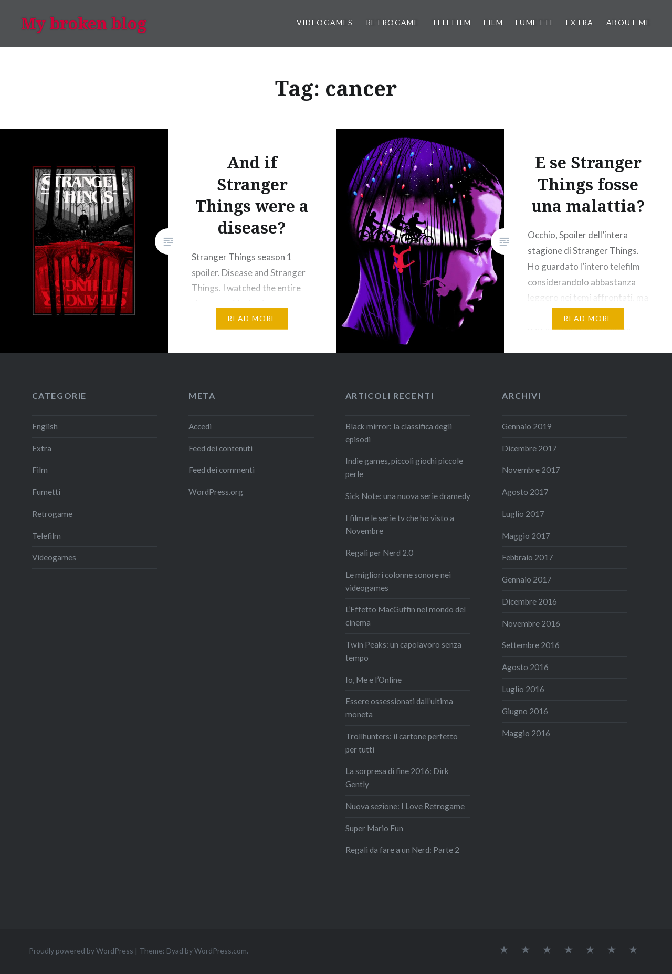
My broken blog (83, 23)
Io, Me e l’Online (373, 679)
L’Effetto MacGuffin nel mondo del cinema (405, 616)
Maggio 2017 (526, 536)
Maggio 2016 (526, 733)
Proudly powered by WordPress (81, 950)
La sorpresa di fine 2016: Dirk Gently (397, 777)
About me (628, 22)
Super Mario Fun (374, 828)
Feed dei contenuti (220, 448)
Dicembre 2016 (529, 601)
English (45, 426)
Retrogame (392, 22)
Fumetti (534, 22)
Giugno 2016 (525, 711)
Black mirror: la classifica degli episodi (398, 432)
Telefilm (451, 22)
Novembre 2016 (531, 623)
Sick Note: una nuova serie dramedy (407, 496)
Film (493, 22)
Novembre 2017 (531, 469)
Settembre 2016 (531, 645)
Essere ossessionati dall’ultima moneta (399, 707)
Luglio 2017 (523, 513)
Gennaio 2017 (527, 579)
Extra (580, 22)
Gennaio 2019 (527, 426)
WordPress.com (220, 950)
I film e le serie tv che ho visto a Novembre (399, 524)
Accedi (200, 426)
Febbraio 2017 (527, 557)
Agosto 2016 (525, 667)
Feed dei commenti (221, 469)
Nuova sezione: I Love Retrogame (405, 806)
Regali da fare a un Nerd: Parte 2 (402, 849)
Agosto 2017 (525, 491)
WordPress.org (215, 491)
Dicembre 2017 (529, 448)
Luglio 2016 (523, 689)
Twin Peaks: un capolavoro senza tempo (403, 651)
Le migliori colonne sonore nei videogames (398, 581)
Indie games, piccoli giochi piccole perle (404, 467)
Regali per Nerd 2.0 (379, 552)
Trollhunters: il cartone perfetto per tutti (401, 743)
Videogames (325, 22)
